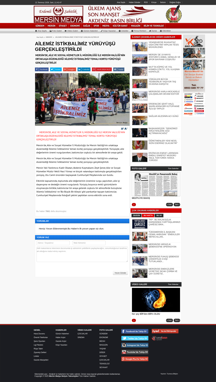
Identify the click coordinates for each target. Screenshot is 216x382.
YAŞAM (102, 349)
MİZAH (102, 341)
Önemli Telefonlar (41, 337)
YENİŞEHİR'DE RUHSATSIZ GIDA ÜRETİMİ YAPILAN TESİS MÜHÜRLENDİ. (164, 44)
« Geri (169, 204)
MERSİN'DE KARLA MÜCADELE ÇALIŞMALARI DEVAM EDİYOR (164, 92)
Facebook (41, 69)
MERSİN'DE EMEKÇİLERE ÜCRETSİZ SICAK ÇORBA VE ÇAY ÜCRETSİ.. (163, 271)
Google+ (69, 69)
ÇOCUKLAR (83, 334)
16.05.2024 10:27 (101, 69)
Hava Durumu (39, 334)
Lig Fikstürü (38, 345)
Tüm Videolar (173, 284)
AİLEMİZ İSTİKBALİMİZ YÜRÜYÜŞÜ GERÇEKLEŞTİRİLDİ (77, 37)
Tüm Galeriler (173, 168)
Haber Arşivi (60, 337)
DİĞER (102, 352)
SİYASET (103, 356)
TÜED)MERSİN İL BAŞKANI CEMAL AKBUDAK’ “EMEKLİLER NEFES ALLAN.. (164, 234)
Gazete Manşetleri (41, 360)
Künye (153, 2)
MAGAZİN (103, 345)
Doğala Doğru (175, 2)
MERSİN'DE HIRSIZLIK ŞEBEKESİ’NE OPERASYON (162, 245)
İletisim (163, 2)
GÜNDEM (103, 334)
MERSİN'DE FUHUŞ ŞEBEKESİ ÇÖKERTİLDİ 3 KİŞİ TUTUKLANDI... (164, 259)
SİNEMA (81, 337)
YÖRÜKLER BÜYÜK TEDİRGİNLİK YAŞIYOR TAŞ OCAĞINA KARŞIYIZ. (162, 81)
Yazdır (118, 69)
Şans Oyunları (39, 341)
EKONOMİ (103, 337)
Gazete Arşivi (61, 341)
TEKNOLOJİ (104, 364)
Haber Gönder (134, 2)
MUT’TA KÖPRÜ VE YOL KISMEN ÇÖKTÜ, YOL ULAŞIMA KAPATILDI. (164, 69)
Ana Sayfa (121, 2)
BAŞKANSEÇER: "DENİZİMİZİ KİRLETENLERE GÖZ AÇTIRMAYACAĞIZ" (163, 130)
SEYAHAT (103, 367)
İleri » (177, 204)
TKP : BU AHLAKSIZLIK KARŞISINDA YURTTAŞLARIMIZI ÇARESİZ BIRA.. (164, 222)
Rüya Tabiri (38, 349)
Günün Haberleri (62, 334)
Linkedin (84, 69)
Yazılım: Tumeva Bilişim (169, 374)
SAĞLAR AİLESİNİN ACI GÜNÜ (163, 116)
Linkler (36, 356)
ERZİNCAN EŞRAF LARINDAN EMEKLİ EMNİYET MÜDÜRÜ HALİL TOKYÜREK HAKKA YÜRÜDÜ (163, 156)
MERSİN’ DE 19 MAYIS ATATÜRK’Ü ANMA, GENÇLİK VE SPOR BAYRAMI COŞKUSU (164, 57)
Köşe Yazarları (61, 345)
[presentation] (59, 270)
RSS (146, 2)
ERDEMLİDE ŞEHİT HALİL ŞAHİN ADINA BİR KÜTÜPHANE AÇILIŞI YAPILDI (164, 106)
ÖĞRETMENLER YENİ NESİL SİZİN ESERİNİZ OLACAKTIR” (163, 142)
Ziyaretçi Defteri (40, 352)
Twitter (55, 69)
